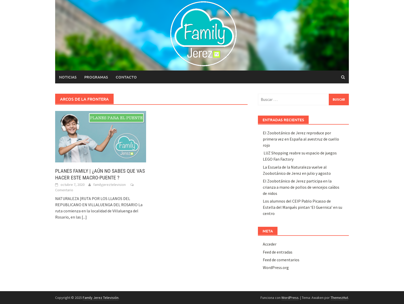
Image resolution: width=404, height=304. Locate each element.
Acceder (269, 244)
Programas (96, 77)
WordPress (290, 297)
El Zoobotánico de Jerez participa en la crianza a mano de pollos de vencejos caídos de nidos (301, 187)
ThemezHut (339, 297)
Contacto (126, 77)
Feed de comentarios (281, 259)
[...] (84, 217)
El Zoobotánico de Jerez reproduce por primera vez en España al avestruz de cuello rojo (301, 139)
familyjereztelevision (109, 184)
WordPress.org (276, 267)
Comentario (64, 190)
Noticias (68, 77)
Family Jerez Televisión (101, 297)
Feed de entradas (277, 252)
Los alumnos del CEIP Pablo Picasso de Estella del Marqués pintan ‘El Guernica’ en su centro (302, 207)
